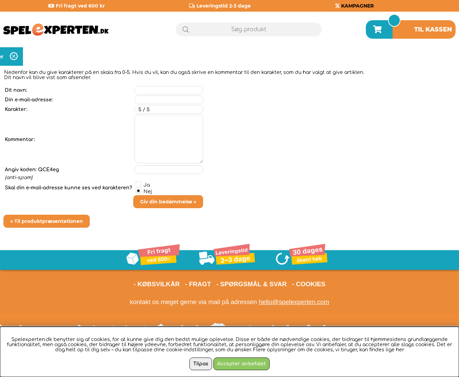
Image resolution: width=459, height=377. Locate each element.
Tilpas (200, 363)
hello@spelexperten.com (294, 301)
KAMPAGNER (357, 6)
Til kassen (433, 29)
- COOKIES (308, 284)
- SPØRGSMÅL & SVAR (251, 284)
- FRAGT (198, 284)
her (400, 349)
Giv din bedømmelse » (168, 202)
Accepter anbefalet (241, 363)
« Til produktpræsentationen (46, 221)
